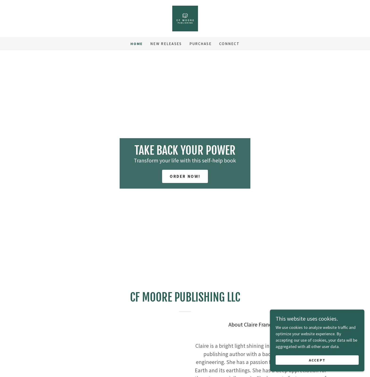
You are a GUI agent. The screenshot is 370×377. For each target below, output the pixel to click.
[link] (185, 18)
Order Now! (185, 176)
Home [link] (136, 43)
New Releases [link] (166, 43)
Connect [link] (229, 43)
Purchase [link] (200, 43)
